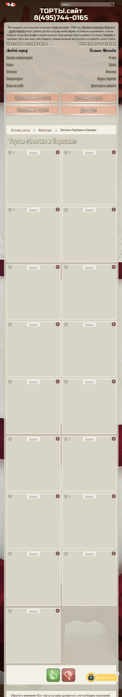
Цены (9, 64)
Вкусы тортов (106, 78)
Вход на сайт (15, 85)
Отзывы (11, 71)
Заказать (33, 152)
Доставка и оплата (103, 85)
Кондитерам (14, 78)
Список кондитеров (19, 57)
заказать (108, 35)
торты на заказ (60, 27)
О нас (112, 57)
